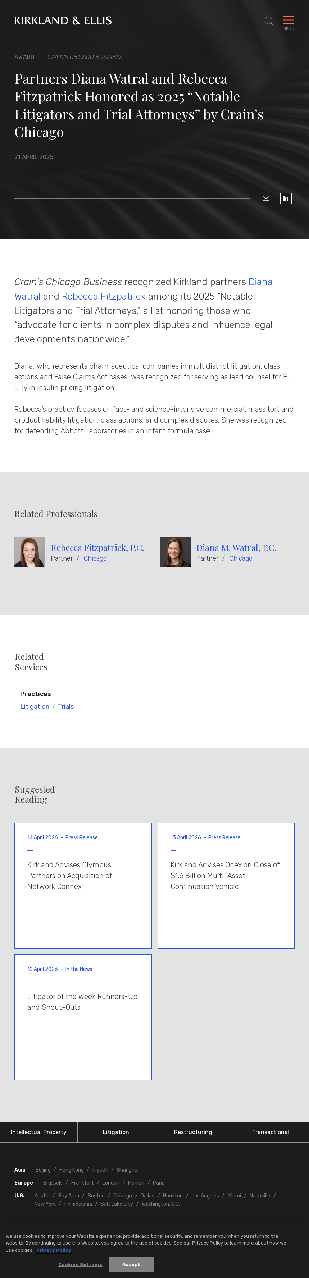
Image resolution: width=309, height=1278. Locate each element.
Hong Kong (71, 1170)
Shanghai (127, 1170)
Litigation (34, 707)
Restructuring (193, 1132)
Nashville (260, 1196)
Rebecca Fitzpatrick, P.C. (97, 547)
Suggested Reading (35, 794)
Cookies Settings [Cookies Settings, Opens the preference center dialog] (80, 1265)
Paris (158, 1183)
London (111, 1183)
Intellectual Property (39, 1132)
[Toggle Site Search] (269, 21)
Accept (131, 1265)
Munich (136, 1183)
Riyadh (100, 1170)
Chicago (95, 558)
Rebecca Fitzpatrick (104, 296)
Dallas (147, 1196)
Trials (66, 707)
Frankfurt (82, 1183)
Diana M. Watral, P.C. (236, 547)
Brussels (53, 1183)
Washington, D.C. (161, 1204)
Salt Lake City (117, 1204)
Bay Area (68, 1196)
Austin (42, 1196)
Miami (234, 1196)
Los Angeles (205, 1196)
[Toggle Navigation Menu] (288, 21)
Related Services (31, 661)
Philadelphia (78, 1204)
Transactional (270, 1132)
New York (45, 1204)
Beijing (43, 1170)
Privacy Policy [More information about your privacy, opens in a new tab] (53, 1250)
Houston (173, 1196)
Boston (96, 1196)
